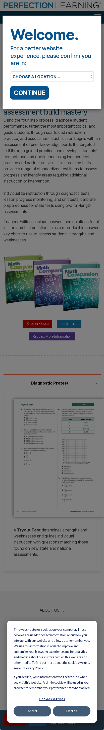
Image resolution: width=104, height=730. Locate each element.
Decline (71, 711)
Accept (32, 711)
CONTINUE (29, 93)
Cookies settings (52, 699)
